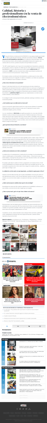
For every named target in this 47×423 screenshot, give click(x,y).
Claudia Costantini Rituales (10, 316)
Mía (25, 415)
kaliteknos (26, 219)
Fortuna (24, 413)
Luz (21, 415)
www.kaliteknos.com (16, 219)
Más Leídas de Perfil (7, 367)
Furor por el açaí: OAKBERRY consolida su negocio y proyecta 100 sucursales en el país (20, 132)
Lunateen (30, 415)
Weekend (35, 413)
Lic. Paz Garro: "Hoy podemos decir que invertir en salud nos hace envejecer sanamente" (21, 310)
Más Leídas (5, 339)
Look (18, 415)
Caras (12, 413)
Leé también (13, 129)
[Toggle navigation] (2, 3)
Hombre (29, 413)
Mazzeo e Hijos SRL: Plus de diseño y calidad (14, 321)
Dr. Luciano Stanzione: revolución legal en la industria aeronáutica (19, 313)
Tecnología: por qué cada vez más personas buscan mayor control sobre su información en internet (20, 199)
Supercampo (12, 415)
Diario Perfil (6, 413)
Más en (9, 261)
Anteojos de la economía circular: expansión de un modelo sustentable (20, 318)
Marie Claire (17, 413)
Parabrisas (41, 413)
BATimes (35, 415)
